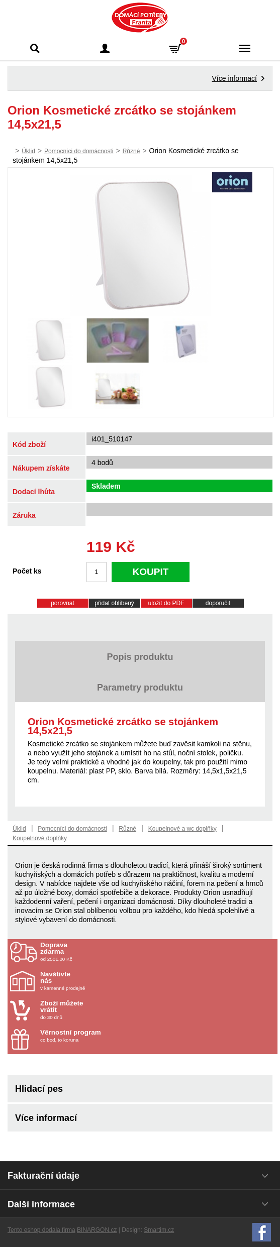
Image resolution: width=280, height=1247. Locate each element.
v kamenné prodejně (99, 981)
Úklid (28, 151)
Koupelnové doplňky (40, 838)
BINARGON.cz (97, 1229)
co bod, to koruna (99, 1036)
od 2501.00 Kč (157, 952)
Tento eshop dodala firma (41, 1229)
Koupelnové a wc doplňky (182, 828)
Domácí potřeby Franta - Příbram (140, 18)
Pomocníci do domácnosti (78, 151)
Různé (131, 151)
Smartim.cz (159, 1229)
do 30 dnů (99, 1010)
